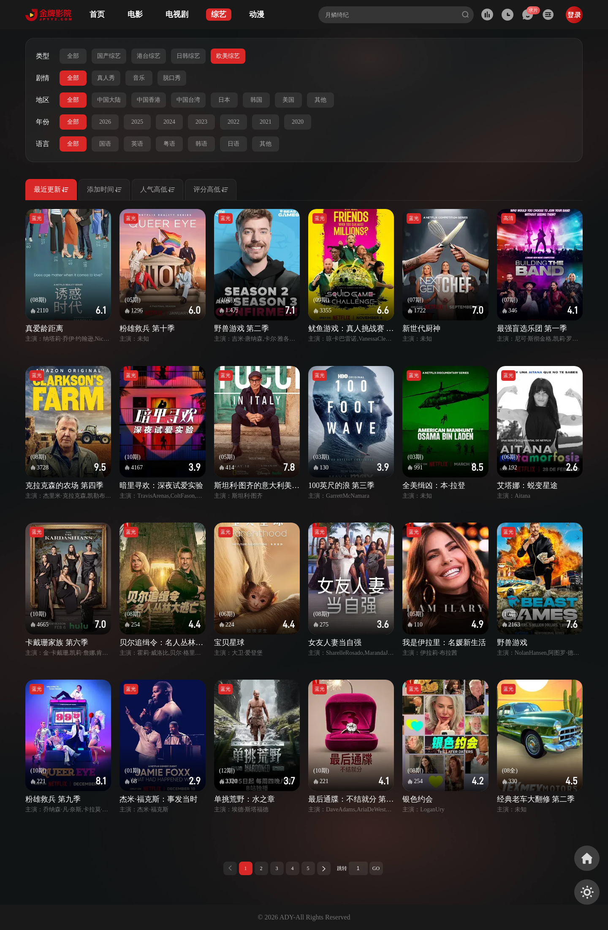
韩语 (201, 144)
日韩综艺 (188, 56)
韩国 (256, 100)
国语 (105, 144)
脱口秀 (172, 78)
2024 (169, 122)
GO (376, 868)
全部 (73, 56)
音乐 (139, 78)
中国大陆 (109, 100)
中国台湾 (188, 100)
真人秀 (106, 78)
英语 (137, 144)
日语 (233, 144)
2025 (137, 122)
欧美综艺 (228, 56)
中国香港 (148, 100)
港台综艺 (148, 56)
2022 (233, 122)
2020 (298, 122)
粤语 (169, 144)
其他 (320, 100)
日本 (224, 100)
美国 (288, 100)
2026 (105, 122)
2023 (201, 122)
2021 (265, 122)
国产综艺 (109, 56)
